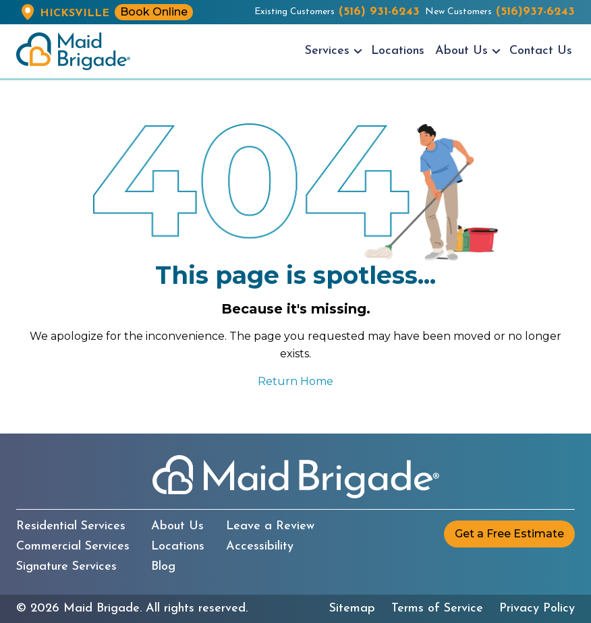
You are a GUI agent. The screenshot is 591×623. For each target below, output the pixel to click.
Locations (177, 547)
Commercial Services (73, 547)
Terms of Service (437, 609)
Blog (163, 567)
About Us (177, 527)
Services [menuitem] (327, 50)
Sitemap (352, 609)
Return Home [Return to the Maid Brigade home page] (295, 381)
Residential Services (70, 527)
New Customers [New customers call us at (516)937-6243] (500, 12)
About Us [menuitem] (461, 50)
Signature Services (66, 567)
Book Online (154, 11)
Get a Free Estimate (509, 533)
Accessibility (259, 547)
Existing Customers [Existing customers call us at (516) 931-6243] (337, 12)
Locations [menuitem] (397, 50)
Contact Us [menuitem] (540, 50)
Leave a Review (270, 527)
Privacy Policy (537, 609)
